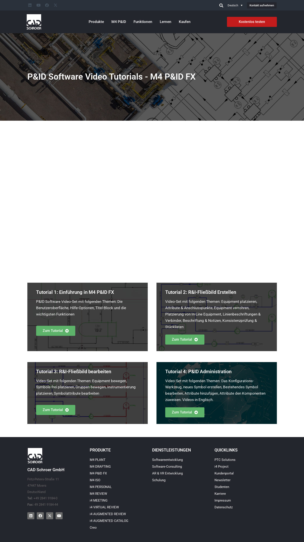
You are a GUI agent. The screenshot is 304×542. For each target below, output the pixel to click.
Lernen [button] (165, 21)
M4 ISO (95, 480)
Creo (93, 528)
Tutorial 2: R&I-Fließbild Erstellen (200, 292)
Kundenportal (224, 473)
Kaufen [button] (185, 21)
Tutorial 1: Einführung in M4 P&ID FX (75, 292)
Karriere (220, 494)
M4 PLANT (97, 460)
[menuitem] (235, 5)
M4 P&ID (118, 21)
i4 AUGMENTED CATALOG (109, 521)
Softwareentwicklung (167, 460)
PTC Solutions (224, 460)
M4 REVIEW (98, 494)
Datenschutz (223, 507)
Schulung (158, 480)
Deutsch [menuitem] (233, 5)
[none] (235, 5)
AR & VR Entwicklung (167, 473)
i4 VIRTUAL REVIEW (104, 507)
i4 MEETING (98, 500)
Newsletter (222, 480)
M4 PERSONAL (101, 487)
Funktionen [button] (143, 21)
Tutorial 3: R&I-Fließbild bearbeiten (73, 371)
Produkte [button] (96, 21)
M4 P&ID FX (98, 473)
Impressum (222, 500)
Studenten (221, 487)
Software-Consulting (167, 467)
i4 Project (221, 467)
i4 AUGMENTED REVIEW (108, 514)
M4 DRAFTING (100, 467)
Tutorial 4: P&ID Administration (198, 371)
